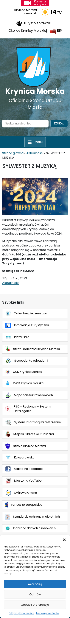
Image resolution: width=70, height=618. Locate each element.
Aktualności (34, 153)
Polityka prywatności (47, 613)
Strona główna (13, 153)
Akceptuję (35, 584)
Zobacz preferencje (35, 605)
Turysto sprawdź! (33, 23)
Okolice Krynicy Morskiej (27, 30)
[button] (64, 539)
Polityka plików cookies (21, 613)
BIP (56, 31)
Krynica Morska (35, 91)
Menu (39, 142)
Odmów (35, 594)
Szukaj (59, 123)
